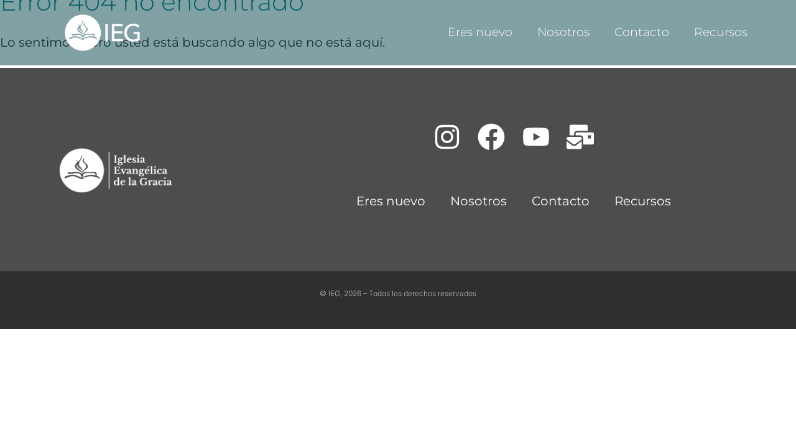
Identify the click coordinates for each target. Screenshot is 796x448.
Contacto (641, 32)
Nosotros (563, 32)
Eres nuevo (480, 32)
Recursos (720, 32)
